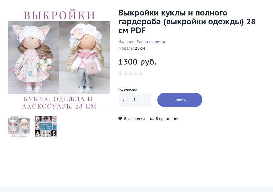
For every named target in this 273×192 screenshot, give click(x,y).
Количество (127, 89)
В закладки (131, 118)
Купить (180, 100)
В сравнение (164, 118)
